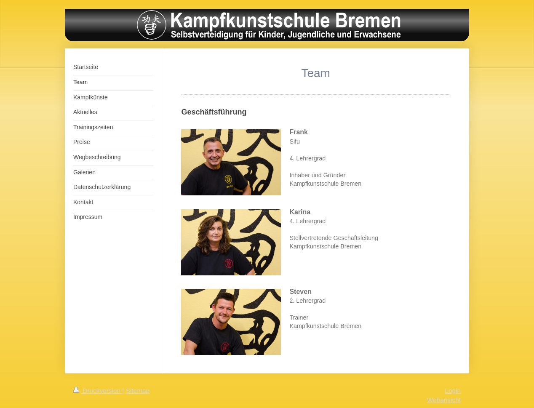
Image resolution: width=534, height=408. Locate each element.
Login (453, 390)
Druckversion (97, 390)
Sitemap (138, 390)
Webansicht (444, 399)
